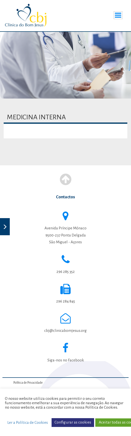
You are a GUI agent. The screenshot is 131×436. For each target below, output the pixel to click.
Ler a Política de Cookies (27, 422)
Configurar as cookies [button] (73, 422)
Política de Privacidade (28, 382)
